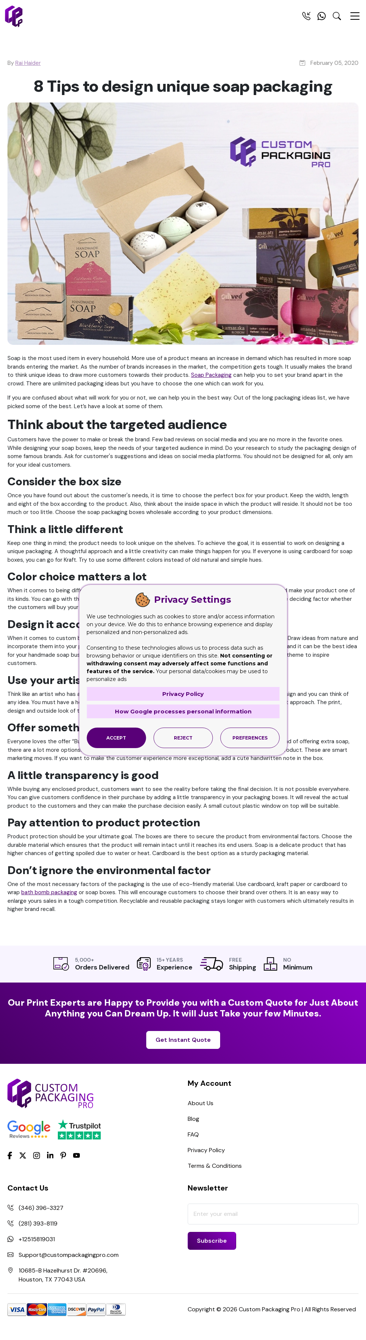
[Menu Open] (355, 19)
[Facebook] (9, 1154)
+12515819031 (37, 1239)
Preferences (250, 738)
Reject (183, 738)
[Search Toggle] (337, 17)
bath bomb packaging (49, 892)
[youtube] (76, 1155)
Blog (193, 1119)
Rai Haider (28, 63)
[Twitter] (22, 1155)
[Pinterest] (63, 1154)
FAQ (193, 1134)
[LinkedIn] (50, 1154)
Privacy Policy (206, 1150)
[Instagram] (36, 1155)
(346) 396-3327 (41, 1208)
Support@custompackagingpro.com (69, 1255)
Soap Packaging (211, 375)
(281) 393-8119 (38, 1223)
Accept (116, 738)
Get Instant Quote (183, 1040)
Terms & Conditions (215, 1166)
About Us (200, 1103)
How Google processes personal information (183, 711)
